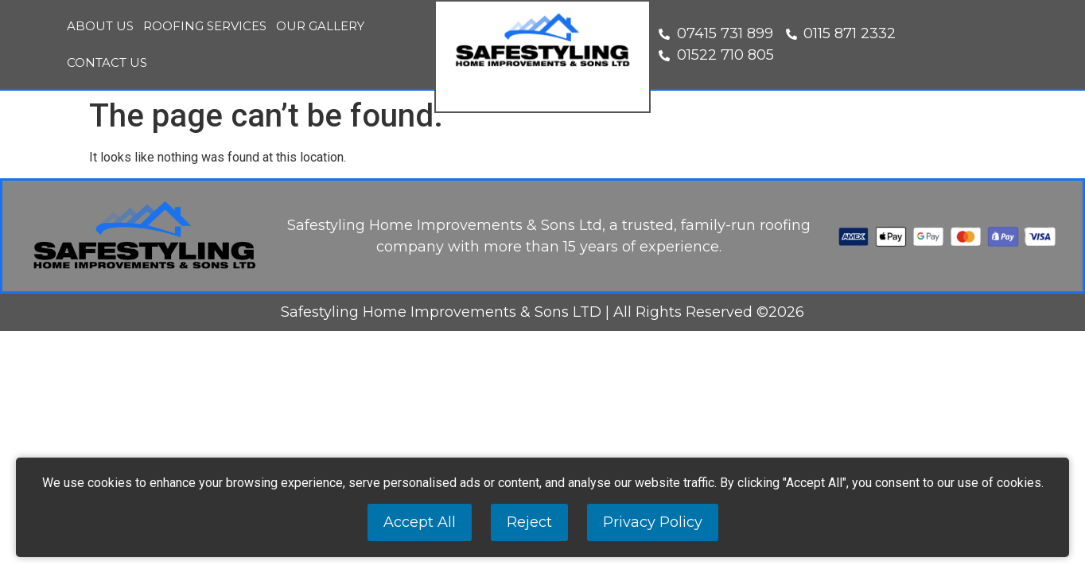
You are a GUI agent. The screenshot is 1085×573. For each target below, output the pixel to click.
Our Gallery (320, 25)
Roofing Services (204, 25)
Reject (529, 522)
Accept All (419, 522)
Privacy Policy (652, 522)
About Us (100, 25)
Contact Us (107, 62)
